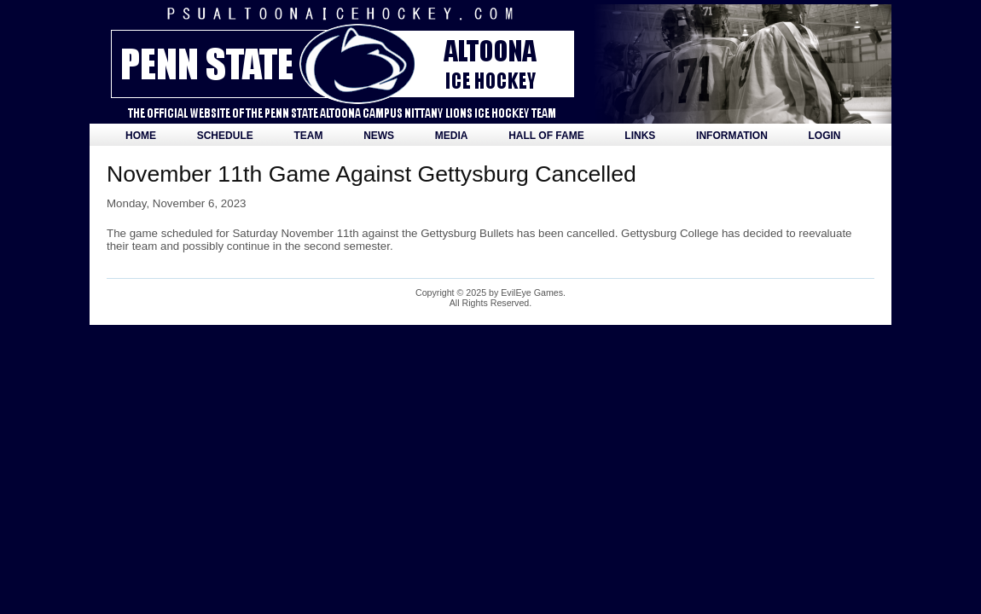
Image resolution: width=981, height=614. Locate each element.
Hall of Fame (545, 136)
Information (732, 136)
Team (307, 136)
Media (451, 136)
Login (825, 136)
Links (639, 136)
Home (140, 136)
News (378, 136)
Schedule (225, 136)
